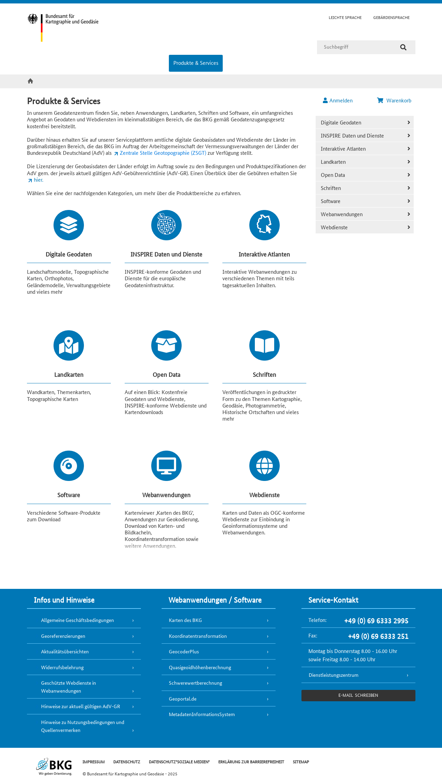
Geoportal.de (182, 698)
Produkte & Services (195, 62)
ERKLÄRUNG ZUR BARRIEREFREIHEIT (251, 761)
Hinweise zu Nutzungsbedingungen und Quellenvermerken (82, 725)
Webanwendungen (342, 214)
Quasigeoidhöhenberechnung (200, 667)
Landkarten (333, 161)
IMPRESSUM (94, 761)
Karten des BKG (185, 619)
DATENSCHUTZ (126, 761)
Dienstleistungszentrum (333, 674)
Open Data (333, 174)
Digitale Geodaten (341, 122)
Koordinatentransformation (198, 635)
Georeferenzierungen (63, 635)
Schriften (331, 187)
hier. (38, 179)
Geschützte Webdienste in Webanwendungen (68, 686)
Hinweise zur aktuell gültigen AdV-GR (80, 706)
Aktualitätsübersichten (65, 651)
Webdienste (334, 227)
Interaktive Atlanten (343, 148)
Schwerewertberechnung (195, 682)
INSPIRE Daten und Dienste (352, 135)
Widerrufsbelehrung (62, 667)
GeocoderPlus (184, 651)
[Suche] (403, 47)
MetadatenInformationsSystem (202, 714)
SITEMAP (301, 761)
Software (330, 200)
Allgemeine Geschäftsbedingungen (77, 619)
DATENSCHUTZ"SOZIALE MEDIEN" (179, 761)
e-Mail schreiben (358, 695)
